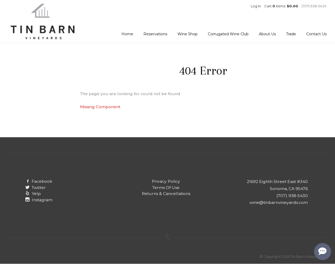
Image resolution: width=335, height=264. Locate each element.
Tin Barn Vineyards (42, 21)
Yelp (33, 193)
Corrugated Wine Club (228, 34)
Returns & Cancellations (166, 193)
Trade (291, 34)
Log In (256, 6)
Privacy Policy (166, 181)
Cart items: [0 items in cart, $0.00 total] (281, 6)
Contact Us (316, 34)
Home (127, 34)
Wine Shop (187, 34)
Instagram (38, 199)
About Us (267, 34)
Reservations (155, 34)
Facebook (38, 181)
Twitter (35, 187)
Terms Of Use (166, 187)
